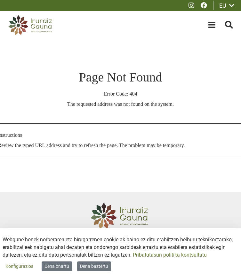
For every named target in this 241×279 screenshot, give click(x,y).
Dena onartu (56, 266)
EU (226, 5)
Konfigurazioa (19, 266)
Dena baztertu (94, 266)
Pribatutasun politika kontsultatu (170, 255)
